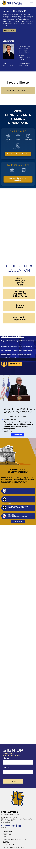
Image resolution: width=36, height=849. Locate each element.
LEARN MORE (9, 30)
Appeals (20, 282)
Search (19, 278)
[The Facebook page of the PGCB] (17, 826)
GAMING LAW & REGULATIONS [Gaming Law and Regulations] (14, 847)
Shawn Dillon (23, 50)
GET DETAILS (18, 521)
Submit (13, 781)
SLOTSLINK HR (8, 845)
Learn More (18, 435)
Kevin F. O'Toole (23, 65)
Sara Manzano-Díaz (24, 47)
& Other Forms (20, 296)
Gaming (20, 305)
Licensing (19, 291)
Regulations (20, 319)
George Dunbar (23, 48)
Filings (20, 285)
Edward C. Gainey (24, 52)
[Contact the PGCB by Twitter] (13, 826)
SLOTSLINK (7, 842)
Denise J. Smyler (8, 65)
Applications (19, 294)
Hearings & (20, 280)
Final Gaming (19, 317)
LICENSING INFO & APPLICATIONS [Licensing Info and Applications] (15, 839)
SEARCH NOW (15, 364)
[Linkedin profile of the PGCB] (20, 826)
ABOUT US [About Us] (7, 834)
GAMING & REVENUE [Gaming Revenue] (10, 837)
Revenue (20, 307)
